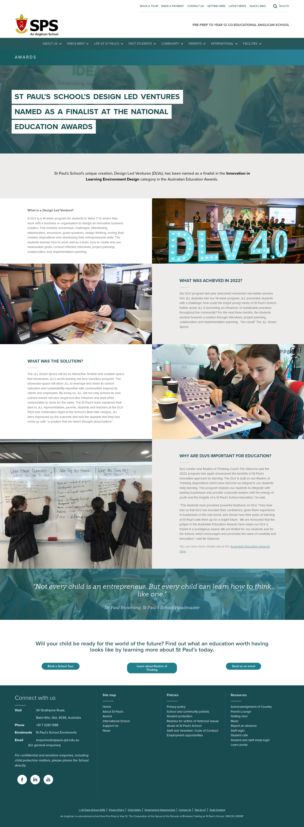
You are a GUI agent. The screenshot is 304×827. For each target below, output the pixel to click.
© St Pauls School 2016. (92, 809)
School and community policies (188, 711)
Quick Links (258, 6)
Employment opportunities (185, 735)
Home (107, 707)
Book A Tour (149, 6)
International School (116, 721)
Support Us (110, 726)
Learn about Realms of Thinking (152, 668)
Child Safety (134, 809)
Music (235, 721)
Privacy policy (176, 707)
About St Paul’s (113, 711)
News (106, 731)
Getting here (216, 6)
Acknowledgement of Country (251, 707)
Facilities (250, 43)
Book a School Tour (60, 666)
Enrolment (76, 43)
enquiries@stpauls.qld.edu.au (57, 740)
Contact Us (195, 6)
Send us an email (243, 666)
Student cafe (239, 735)
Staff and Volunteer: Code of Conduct (192, 731)
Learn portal (239, 745)
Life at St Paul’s (106, 43)
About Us (50, 43)
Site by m (200, 809)
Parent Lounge (241, 711)
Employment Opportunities (160, 809)
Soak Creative (217, 809)
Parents (195, 43)
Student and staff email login (250, 740)
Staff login (237, 731)
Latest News (237, 6)
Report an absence (244, 726)
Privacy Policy (116, 809)
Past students (140, 43)
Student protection (179, 716)
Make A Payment (172, 6)
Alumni (107, 716)
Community (170, 43)
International (222, 43)
